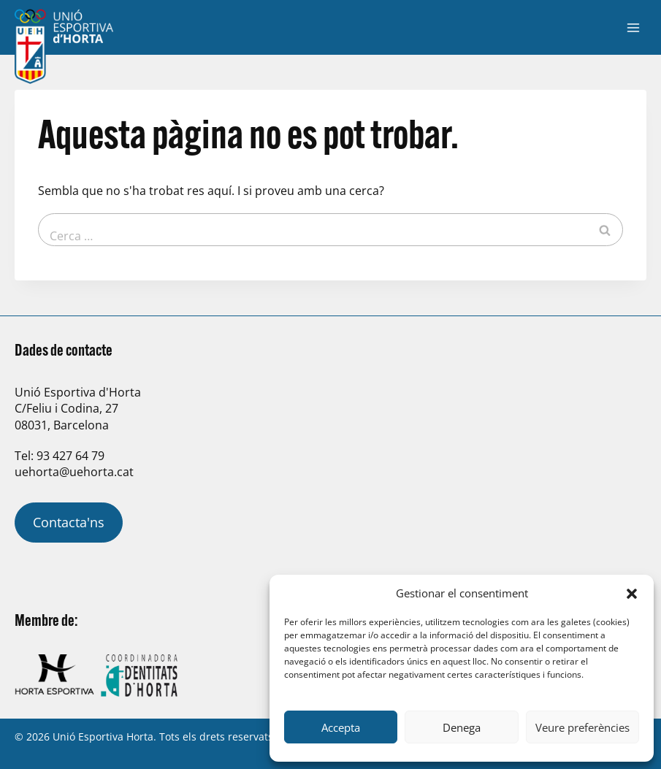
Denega (462, 727)
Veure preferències (582, 727)
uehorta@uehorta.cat (74, 472)
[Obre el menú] (632, 27)
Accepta (340, 727)
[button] (631, 593)
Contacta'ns (68, 522)
